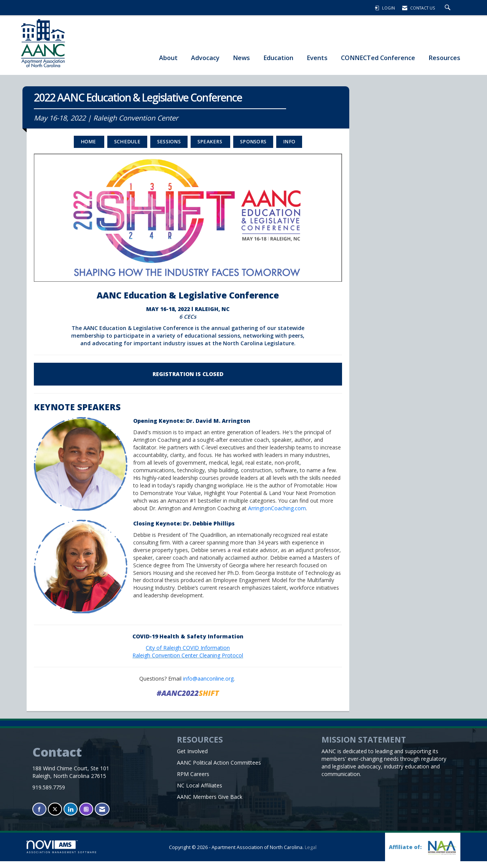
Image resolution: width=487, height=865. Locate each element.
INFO (289, 145)
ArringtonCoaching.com (277, 512)
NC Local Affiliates (199, 789)
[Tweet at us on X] (55, 813)
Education (278, 57)
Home (89, 145)
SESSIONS (169, 145)
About (168, 57)
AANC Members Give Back (209, 800)
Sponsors (253, 145)
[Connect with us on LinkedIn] (71, 813)
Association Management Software (62, 850)
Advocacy (205, 57)
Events (317, 57)
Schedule (127, 145)
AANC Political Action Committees (219, 766)
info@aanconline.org (208, 682)
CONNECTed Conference (378, 57)
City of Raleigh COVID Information (188, 651)
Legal (311, 851)
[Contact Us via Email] (102, 813)
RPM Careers (193, 777)
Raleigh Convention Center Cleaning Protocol (187, 659)
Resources (444, 57)
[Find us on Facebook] (39, 813)
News (241, 57)
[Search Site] (448, 8)
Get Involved (192, 755)
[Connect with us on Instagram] (86, 813)
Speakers (210, 145)
